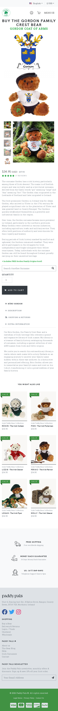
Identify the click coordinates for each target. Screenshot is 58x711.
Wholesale (7, 635)
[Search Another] (26, 268)
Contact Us (40, 698)
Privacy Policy (29, 698)
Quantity (8, 274)
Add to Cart (14, 290)
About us (6, 645)
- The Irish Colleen (13, 426)
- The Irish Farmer (42, 469)
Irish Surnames (9, 654)
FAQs (4, 651)
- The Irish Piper (12, 513)
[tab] (29, 303)
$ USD (49, 3)
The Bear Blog (8, 648)
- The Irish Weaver (42, 513)
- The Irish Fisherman (42, 426)
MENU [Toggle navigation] (49, 12)
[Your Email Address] (26, 677)
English (35, 3)
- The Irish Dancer (12, 469)
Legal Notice (17, 698)
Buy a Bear (7, 623)
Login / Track (8, 629)
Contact (5, 656)
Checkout (6, 632)
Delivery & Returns (11, 626)
